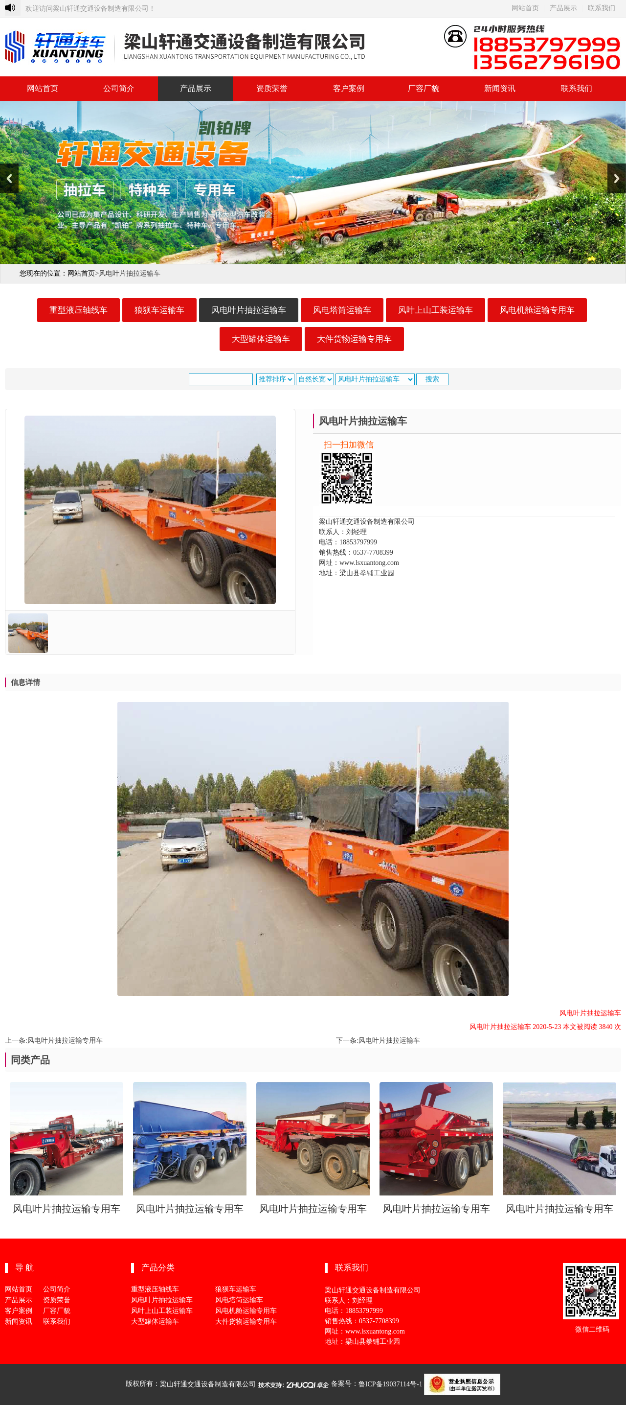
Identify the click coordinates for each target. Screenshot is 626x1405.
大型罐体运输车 (261, 339)
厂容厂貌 (423, 88)
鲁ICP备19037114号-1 (390, 1384)
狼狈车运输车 (159, 310)
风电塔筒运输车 (342, 310)
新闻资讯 (499, 88)
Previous (9, 178)
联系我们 (601, 8)
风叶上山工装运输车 (435, 310)
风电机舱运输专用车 (537, 310)
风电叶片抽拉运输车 (248, 310)
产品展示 (563, 8)
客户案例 (348, 88)
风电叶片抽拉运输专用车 (65, 1040)
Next (616, 178)
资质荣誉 (272, 88)
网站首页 (525, 8)
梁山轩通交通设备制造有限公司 (208, 1384)
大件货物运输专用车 (354, 339)
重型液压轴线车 (78, 310)
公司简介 (118, 88)
